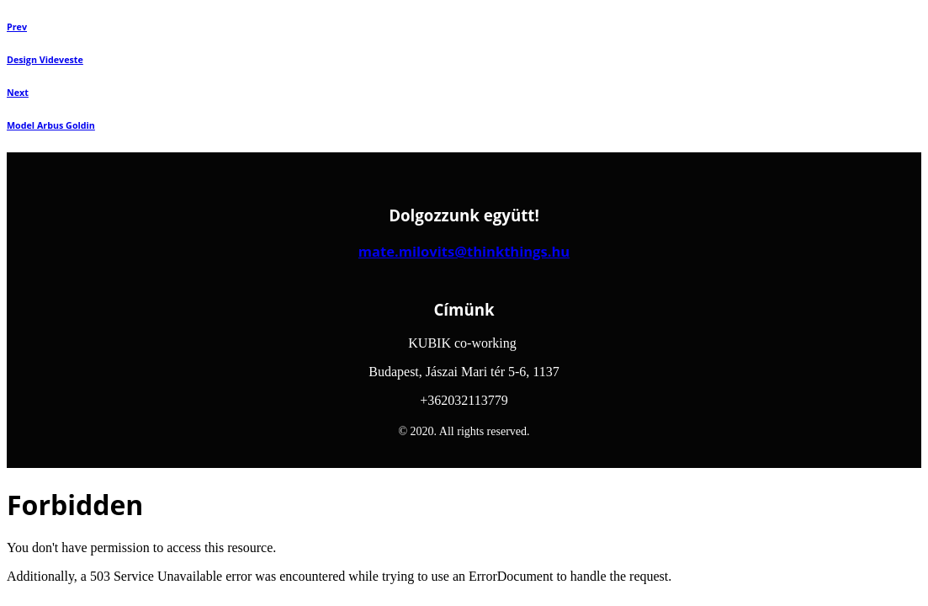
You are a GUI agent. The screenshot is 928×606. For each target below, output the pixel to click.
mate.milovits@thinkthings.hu (464, 251)
